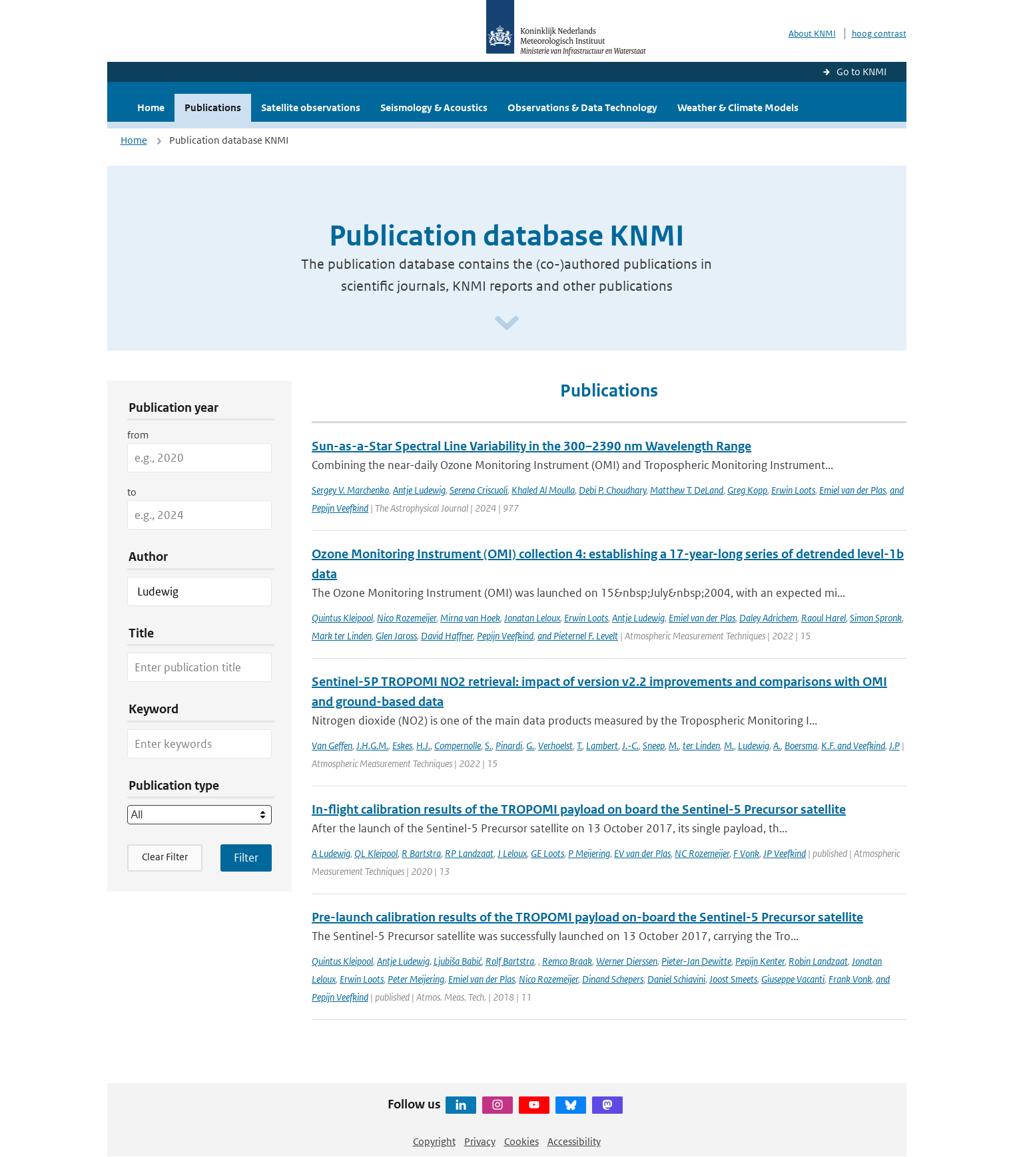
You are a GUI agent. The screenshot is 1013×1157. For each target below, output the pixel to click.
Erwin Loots (793, 490)
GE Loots (547, 853)
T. (579, 745)
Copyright (434, 1141)
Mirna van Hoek (470, 617)
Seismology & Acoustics (434, 107)
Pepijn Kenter (760, 961)
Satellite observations (310, 107)
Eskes (402, 745)
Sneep (654, 745)
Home (151, 107)
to (132, 492)
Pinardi (509, 745)
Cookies (521, 1141)
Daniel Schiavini (676, 979)
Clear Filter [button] (165, 856)
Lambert (602, 745)
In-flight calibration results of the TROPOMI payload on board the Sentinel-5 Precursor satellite (579, 809)
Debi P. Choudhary (612, 490)
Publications (212, 107)
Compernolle (457, 745)
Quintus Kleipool (342, 617)
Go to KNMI (861, 71)
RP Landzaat (469, 853)
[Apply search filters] (246, 857)
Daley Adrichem (768, 617)
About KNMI (812, 33)
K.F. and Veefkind (853, 745)
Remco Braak (567, 961)
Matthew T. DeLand (686, 490)
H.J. (423, 745)
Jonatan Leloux (532, 617)
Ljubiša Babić (458, 961)
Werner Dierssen (626, 961)
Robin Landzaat (818, 961)
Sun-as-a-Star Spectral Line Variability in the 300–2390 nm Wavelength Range (531, 446)
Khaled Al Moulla (543, 490)
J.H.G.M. (372, 745)
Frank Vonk (850, 979)
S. (488, 745)
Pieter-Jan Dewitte (696, 961)
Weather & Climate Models (738, 107)
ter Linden (701, 745)
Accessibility (574, 1141)
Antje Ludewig (419, 490)
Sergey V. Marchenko (350, 490)
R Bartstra (421, 853)
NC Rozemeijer (702, 853)
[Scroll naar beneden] (507, 323)
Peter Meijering (416, 979)
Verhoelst (555, 745)
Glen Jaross (396, 635)
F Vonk (746, 853)
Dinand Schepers (612, 979)
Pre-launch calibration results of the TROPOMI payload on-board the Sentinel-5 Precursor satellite (587, 917)
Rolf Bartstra (510, 961)
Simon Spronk (876, 617)
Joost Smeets (733, 979)
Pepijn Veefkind (505, 635)
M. (674, 745)
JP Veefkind (784, 853)
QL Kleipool (376, 853)
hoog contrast (879, 33)
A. (777, 745)
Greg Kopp (747, 490)
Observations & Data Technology (582, 107)
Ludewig (753, 745)
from (138, 434)
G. (530, 745)
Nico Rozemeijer (406, 617)
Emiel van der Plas (852, 490)
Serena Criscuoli (478, 490)
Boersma (801, 745)
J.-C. (630, 745)
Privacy (480, 1141)
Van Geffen (332, 745)
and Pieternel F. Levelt (577, 635)
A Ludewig (331, 853)
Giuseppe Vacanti (793, 979)
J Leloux (512, 853)
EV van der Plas (642, 853)
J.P (894, 745)
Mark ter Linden (342, 635)
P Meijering (589, 853)
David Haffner (447, 635)
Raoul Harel (823, 617)
